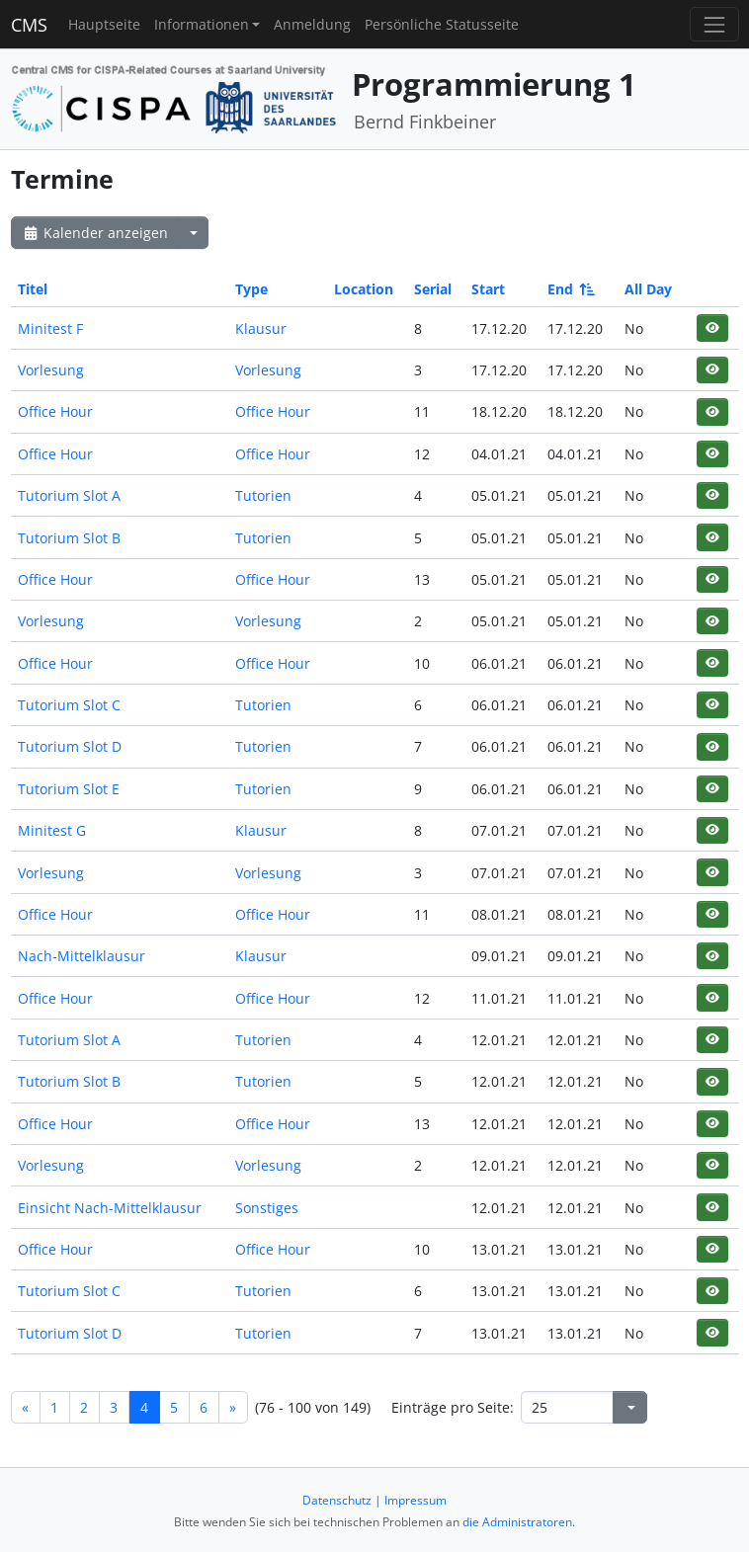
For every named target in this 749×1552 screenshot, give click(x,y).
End (569, 289)
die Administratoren (517, 1521)
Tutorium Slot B (69, 538)
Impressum (415, 1500)
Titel (32, 289)
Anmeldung (312, 24)
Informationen (201, 24)
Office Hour (55, 411)
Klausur (261, 328)
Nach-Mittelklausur (81, 955)
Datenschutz (337, 1500)
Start (488, 289)
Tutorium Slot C (69, 704)
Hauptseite (104, 24)
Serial (433, 289)
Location (363, 289)
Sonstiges (266, 1207)
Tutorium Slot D (70, 746)
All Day (648, 289)
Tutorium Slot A (69, 495)
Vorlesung (51, 370)
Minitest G (52, 830)
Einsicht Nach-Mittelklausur (110, 1207)
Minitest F (50, 328)
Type (251, 289)
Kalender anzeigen (95, 232)
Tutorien (263, 495)
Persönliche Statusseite (442, 24)
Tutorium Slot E (69, 788)
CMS (29, 25)
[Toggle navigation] (714, 24)
